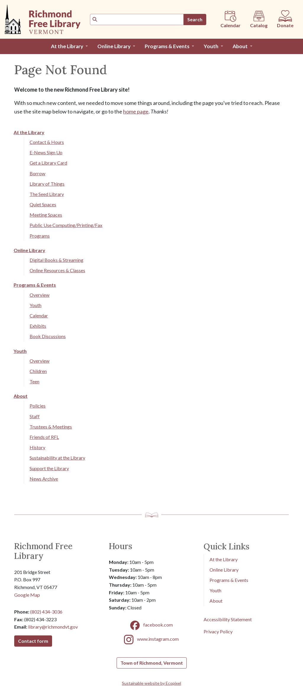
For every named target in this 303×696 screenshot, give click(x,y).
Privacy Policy (218, 631)
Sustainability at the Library (57, 457)
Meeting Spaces (46, 215)
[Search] (137, 19)
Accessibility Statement (228, 619)
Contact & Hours (47, 142)
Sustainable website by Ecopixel (151, 683)
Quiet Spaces (43, 204)
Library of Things (47, 183)
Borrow (37, 173)
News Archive (44, 478)
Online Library (29, 250)
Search (194, 19)
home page (136, 111)
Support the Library (49, 468)
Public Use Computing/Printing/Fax (66, 225)
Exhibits (38, 326)
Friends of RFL (44, 437)
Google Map (27, 595)
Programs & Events (35, 285)
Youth (35, 305)
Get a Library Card (48, 163)
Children (38, 371)
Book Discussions (48, 336)
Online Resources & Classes (57, 270)
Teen (34, 381)
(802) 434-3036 (46, 611)
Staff (35, 416)
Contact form (33, 641)
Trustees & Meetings (51, 426)
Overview (39, 295)
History (37, 447)
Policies (38, 405)
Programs (40, 236)
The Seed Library (47, 194)
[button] (69, 46)
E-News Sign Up (46, 152)
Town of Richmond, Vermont (151, 663)
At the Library (29, 132)
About (21, 396)
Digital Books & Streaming (56, 260)
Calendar (39, 315)
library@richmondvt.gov (53, 627)
